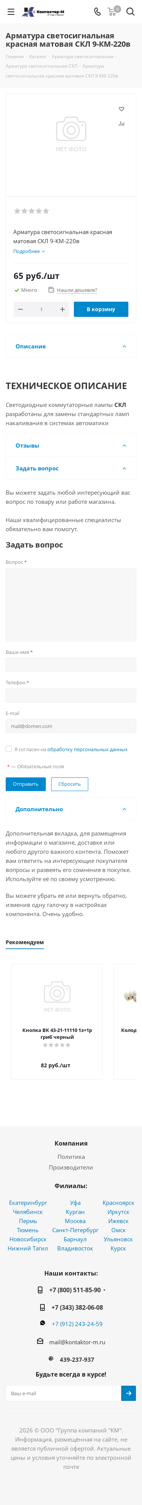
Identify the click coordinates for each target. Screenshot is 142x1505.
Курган (75, 1205)
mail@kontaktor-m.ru (77, 1335)
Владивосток (75, 1241)
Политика (71, 1150)
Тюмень (28, 1223)
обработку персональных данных (87, 749)
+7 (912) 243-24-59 (77, 1317)
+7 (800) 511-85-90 (75, 1283)
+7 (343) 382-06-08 (77, 1300)
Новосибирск (28, 1232)
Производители (71, 1160)
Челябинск (28, 1205)
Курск (118, 1241)
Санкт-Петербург (75, 1223)
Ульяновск (118, 1232)
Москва (75, 1214)
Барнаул (75, 1232)
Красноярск (118, 1196)
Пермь (28, 1214)
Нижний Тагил (28, 1241)
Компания (71, 1136)
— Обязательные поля (35, 766)
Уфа (75, 1196)
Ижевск (118, 1214)
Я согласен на (71, 749)
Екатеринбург (28, 1196)
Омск (118, 1223)
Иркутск (119, 1205)
